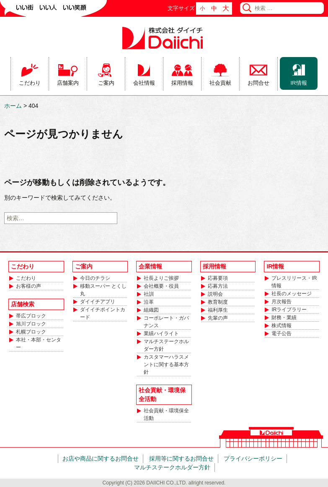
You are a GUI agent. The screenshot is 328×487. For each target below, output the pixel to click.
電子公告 (281, 333)
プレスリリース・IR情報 (294, 282)
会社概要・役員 (161, 286)
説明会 (215, 294)
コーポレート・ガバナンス (166, 321)
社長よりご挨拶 (161, 278)
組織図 (151, 310)
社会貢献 (220, 83)
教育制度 (218, 302)
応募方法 (218, 286)
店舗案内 (68, 83)
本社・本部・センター (38, 343)
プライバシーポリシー (253, 458)
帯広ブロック (31, 316)
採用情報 (182, 83)
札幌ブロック (31, 332)
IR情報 (299, 83)
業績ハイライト (161, 333)
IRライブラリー (289, 310)
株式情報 (281, 325)
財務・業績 (284, 317)
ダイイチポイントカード (102, 313)
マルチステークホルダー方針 (166, 345)
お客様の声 (28, 286)
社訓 (149, 294)
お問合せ (258, 83)
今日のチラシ (95, 278)
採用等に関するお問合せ (181, 458)
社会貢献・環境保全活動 (166, 414)
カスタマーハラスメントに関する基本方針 (166, 364)
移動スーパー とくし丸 (103, 290)
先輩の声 (218, 318)
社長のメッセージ (291, 294)
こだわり (30, 83)
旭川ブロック (31, 324)
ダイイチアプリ (97, 302)
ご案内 (106, 83)
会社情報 (144, 83)
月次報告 (281, 302)
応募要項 (218, 278)
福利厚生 (218, 310)
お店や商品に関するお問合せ (100, 458)
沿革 (149, 302)
